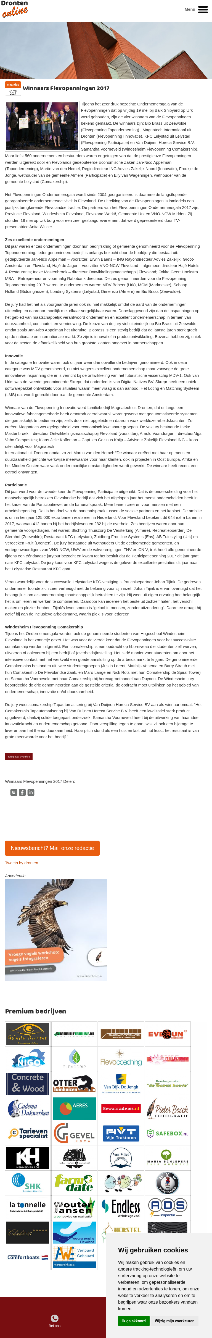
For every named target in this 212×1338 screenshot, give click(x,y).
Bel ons (54, 1326)
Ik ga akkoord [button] (134, 1321)
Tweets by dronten (21, 863)
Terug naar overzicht (19, 756)
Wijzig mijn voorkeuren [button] (175, 1321)
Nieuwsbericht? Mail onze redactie (52, 848)
